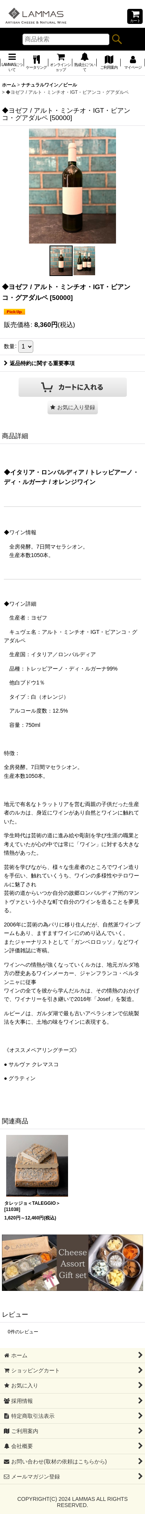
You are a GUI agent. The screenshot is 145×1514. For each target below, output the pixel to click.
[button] (61, 261)
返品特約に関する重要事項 (39, 363)
